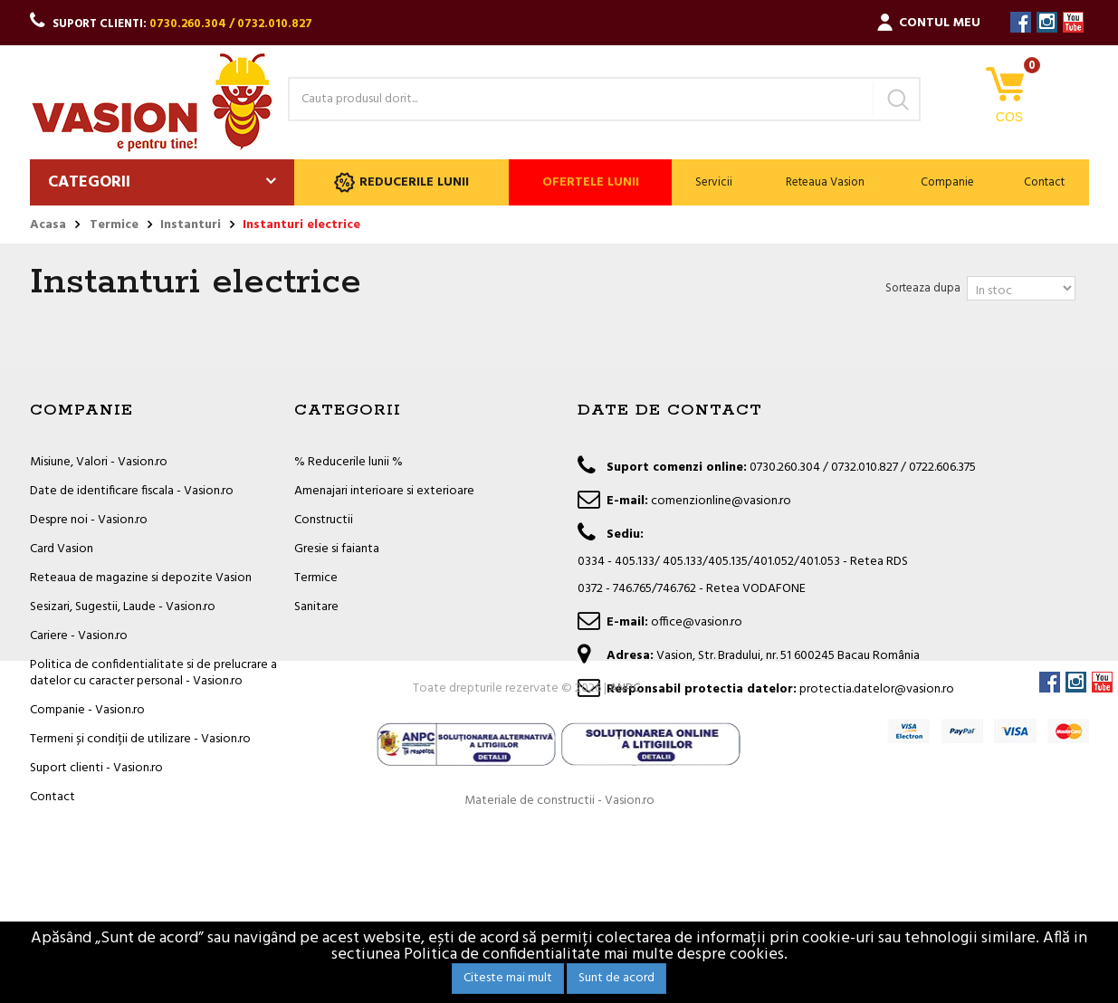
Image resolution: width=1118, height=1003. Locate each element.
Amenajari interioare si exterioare (384, 491)
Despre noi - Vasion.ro (89, 520)
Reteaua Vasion (825, 182)
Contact (1044, 182)
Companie (947, 182)
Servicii (713, 182)
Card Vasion (61, 549)
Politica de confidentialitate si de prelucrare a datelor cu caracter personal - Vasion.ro (153, 673)
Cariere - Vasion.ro (79, 636)
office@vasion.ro (696, 622)
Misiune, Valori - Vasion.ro (98, 462)
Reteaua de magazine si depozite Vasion (141, 578)
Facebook (1020, 22)
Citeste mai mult (507, 978)
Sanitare (316, 607)
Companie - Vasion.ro (87, 710)
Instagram (1047, 22)
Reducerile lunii (401, 182)
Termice (316, 578)
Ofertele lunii (590, 182)
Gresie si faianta (336, 549)
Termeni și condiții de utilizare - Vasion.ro (140, 739)
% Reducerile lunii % (348, 462)
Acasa (48, 225)
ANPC (624, 862)
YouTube (1073, 22)
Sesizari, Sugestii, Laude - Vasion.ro (122, 607)
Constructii (323, 520)
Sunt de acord (616, 978)
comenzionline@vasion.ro (721, 501)
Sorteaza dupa (922, 288)
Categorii (89, 182)
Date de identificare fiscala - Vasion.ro (132, 491)
